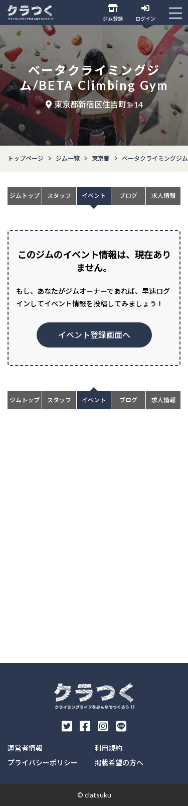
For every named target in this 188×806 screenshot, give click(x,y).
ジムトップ (25, 195)
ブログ (128, 195)
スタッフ (59, 195)
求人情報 (163, 195)
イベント (94, 195)
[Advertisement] (94, 548)
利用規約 (108, 748)
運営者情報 (25, 748)
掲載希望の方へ (118, 762)
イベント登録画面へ (94, 334)
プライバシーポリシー (43, 762)
